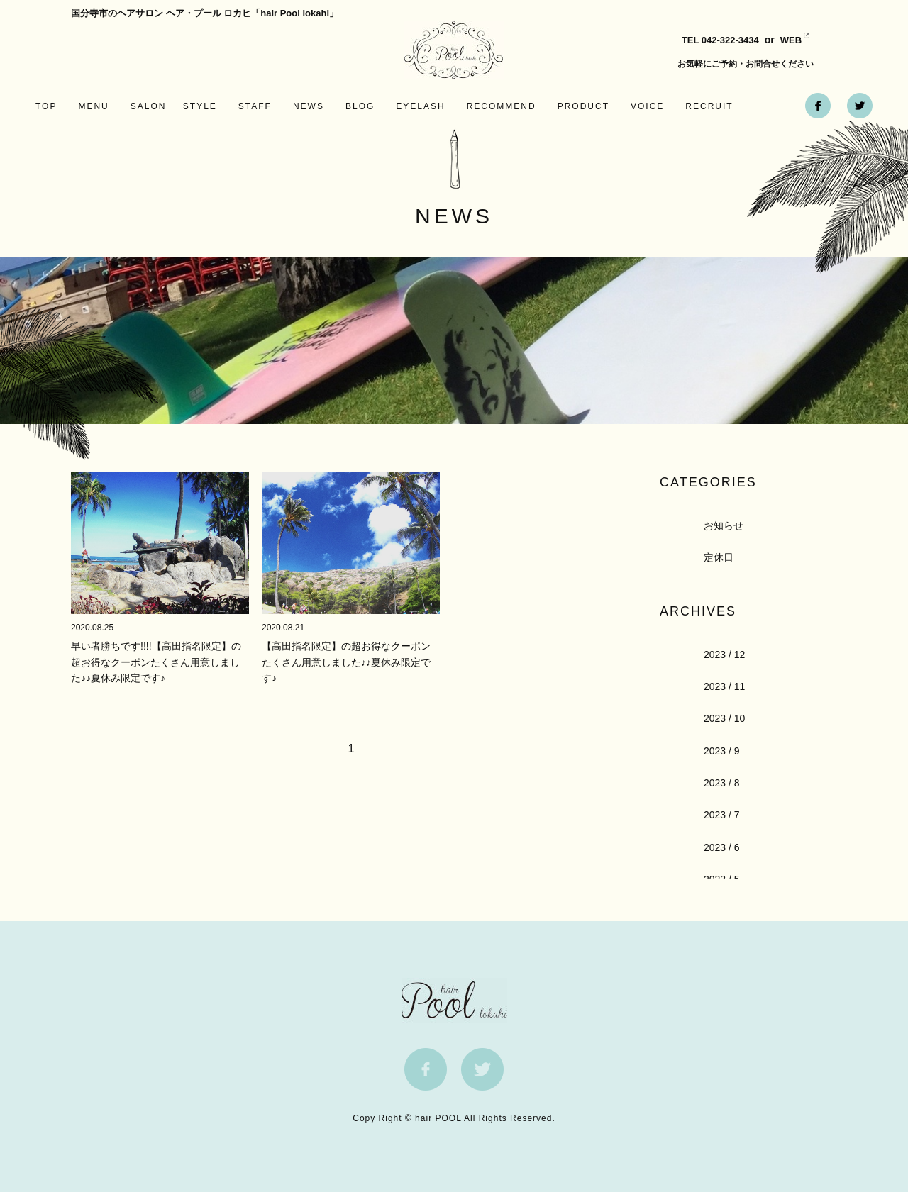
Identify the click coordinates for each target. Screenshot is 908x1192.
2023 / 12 (724, 654)
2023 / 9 (722, 751)
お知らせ (723, 525)
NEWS (308, 106)
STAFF (255, 106)
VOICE (647, 106)
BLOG (360, 106)
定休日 (718, 557)
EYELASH (420, 106)
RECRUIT (709, 106)
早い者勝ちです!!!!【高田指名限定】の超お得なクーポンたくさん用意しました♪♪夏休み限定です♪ (156, 662)
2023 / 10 (724, 718)
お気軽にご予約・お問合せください (745, 64)
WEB (780, 40)
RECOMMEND (501, 106)
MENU (93, 106)
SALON (149, 106)
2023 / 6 (722, 847)
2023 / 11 (724, 686)
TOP (46, 106)
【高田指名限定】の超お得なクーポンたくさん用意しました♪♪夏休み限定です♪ (346, 662)
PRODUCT (583, 106)
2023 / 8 (722, 783)
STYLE (200, 106)
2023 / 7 (722, 814)
